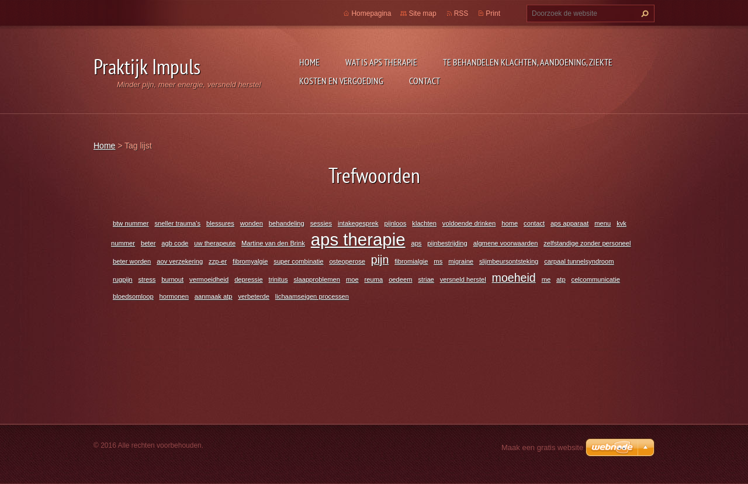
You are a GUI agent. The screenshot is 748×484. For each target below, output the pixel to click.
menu (602, 223)
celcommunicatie (596, 279)
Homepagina (371, 13)
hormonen (174, 296)
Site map (422, 13)
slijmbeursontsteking (508, 261)
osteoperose (347, 261)
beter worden (132, 261)
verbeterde (253, 296)
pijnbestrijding (447, 243)
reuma (374, 279)
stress (146, 279)
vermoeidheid (208, 279)
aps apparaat (569, 223)
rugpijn (123, 279)
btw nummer (131, 223)
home (509, 223)
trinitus (278, 279)
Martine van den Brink (273, 243)
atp (561, 279)
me (546, 279)
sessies (321, 223)
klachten (424, 223)
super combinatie (298, 261)
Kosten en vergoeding (341, 81)
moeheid (514, 277)
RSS (461, 13)
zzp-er (218, 261)
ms (438, 261)
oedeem (400, 279)
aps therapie (358, 239)
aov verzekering (180, 261)
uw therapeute (215, 243)
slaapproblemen (316, 279)
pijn (380, 259)
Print (493, 13)
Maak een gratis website (542, 447)
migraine (460, 261)
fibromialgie (411, 261)
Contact (424, 81)
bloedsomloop (133, 296)
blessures (220, 223)
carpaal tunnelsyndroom (579, 261)
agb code (174, 243)
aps (416, 243)
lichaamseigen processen (312, 296)
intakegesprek (358, 223)
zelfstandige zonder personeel (587, 243)
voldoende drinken (469, 223)
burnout (172, 279)
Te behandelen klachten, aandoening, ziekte (527, 62)
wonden (251, 223)
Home (309, 62)
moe (352, 279)
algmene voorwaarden (505, 243)
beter (148, 243)
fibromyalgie (250, 261)
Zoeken (643, 13)
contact (534, 223)
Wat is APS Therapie (381, 62)
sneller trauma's (177, 223)
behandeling (286, 223)
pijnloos (395, 223)
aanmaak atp (214, 296)
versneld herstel (463, 279)
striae (426, 279)
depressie (248, 279)
